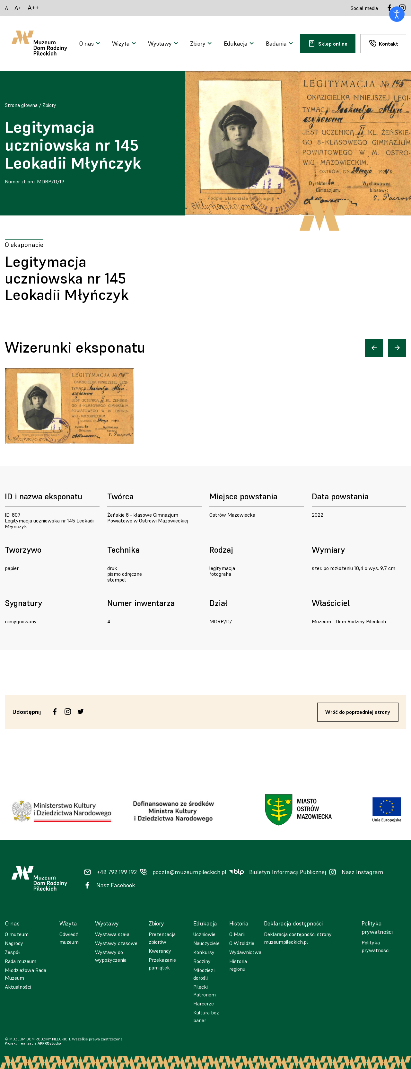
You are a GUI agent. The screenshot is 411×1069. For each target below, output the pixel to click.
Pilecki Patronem (204, 991)
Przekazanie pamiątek (162, 964)
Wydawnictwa (245, 952)
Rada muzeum (20, 961)
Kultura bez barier (206, 1016)
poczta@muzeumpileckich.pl (189, 872)
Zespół (12, 952)
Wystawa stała (112, 934)
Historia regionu (238, 965)
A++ (33, 8)
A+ (17, 8)
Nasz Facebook (115, 885)
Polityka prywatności (375, 946)
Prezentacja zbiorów (162, 938)
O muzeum (17, 934)
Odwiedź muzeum (69, 938)
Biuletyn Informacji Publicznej (287, 872)
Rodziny (202, 961)
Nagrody (14, 943)
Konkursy (203, 952)
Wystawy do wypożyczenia (111, 956)
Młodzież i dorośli (204, 974)
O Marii (237, 934)
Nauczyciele (206, 943)
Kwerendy (160, 951)
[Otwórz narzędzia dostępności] (397, 14)
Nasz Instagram (362, 872)
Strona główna (21, 105)
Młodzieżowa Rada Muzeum (25, 974)
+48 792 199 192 (117, 872)
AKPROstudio (49, 1043)
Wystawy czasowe (116, 943)
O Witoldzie (241, 943)
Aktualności (18, 987)
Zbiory (49, 105)
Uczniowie (204, 934)
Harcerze (203, 1003)
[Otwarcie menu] (90, 44)
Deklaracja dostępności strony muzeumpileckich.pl (298, 938)
